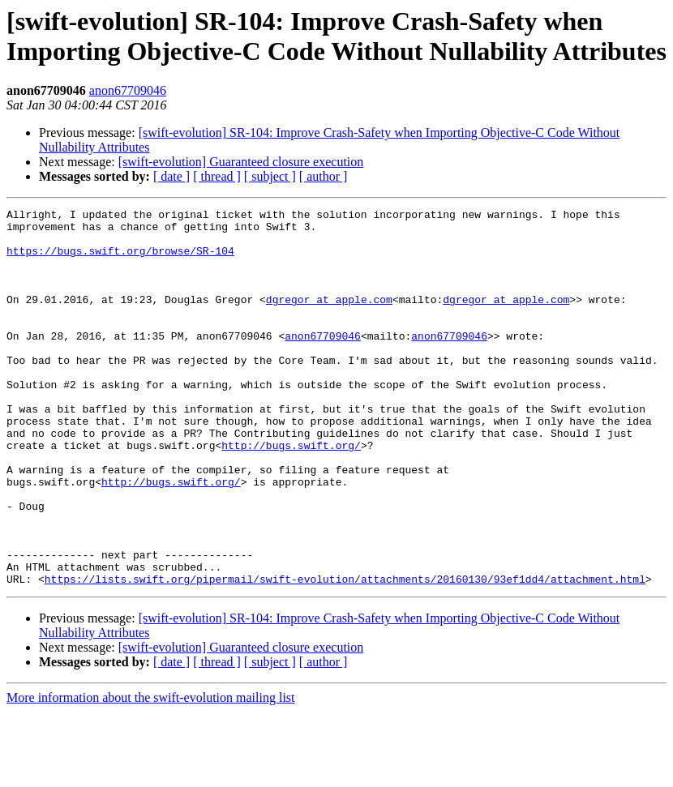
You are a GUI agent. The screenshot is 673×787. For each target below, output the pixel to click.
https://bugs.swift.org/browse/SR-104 (120, 260)
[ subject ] (270, 176)
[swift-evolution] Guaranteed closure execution (241, 162)
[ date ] (171, 176)
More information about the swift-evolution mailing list (150, 773)
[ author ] (323, 176)
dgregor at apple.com (329, 318)
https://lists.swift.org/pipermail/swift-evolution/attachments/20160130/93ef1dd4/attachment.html (345, 654)
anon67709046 (127, 90)
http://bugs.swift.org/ (291, 493)
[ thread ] (217, 176)
